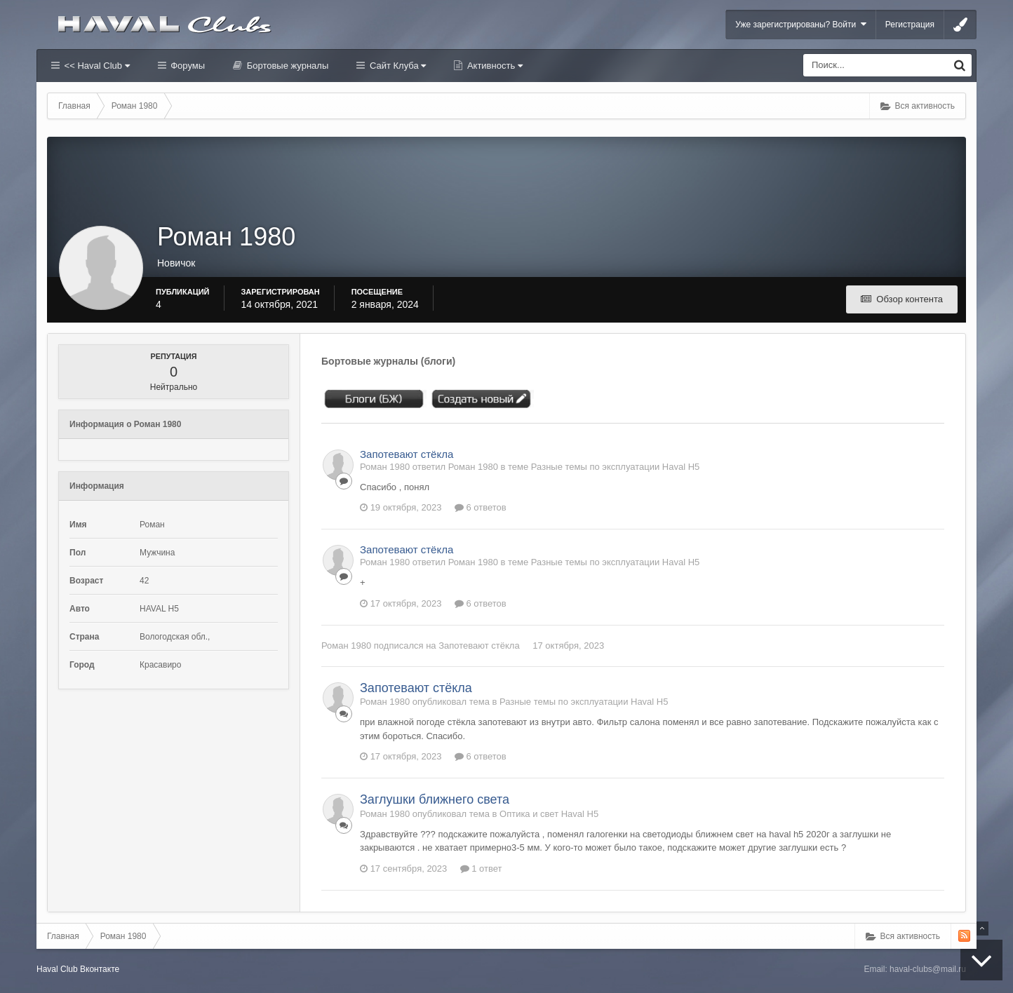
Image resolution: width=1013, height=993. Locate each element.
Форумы (186, 65)
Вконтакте (99, 969)
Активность (493, 65)
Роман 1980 (346, 645)
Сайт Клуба (396, 65)
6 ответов (480, 507)
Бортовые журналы (286, 65)
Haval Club (57, 969)
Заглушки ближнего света (434, 799)
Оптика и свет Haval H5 (548, 814)
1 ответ (481, 868)
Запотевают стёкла (406, 454)
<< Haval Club (96, 65)
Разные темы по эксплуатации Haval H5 (615, 466)
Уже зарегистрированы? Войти (800, 24)
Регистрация (909, 24)
